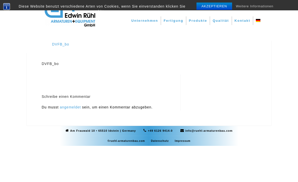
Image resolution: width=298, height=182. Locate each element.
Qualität (221, 20)
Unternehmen (144, 20)
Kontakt (242, 20)
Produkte (198, 20)
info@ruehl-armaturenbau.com (209, 130)
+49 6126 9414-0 (160, 130)
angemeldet (70, 107)
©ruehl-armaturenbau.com (126, 141)
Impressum (182, 141)
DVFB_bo (60, 44)
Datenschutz (160, 141)
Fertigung (173, 20)
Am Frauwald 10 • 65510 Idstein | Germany (103, 130)
